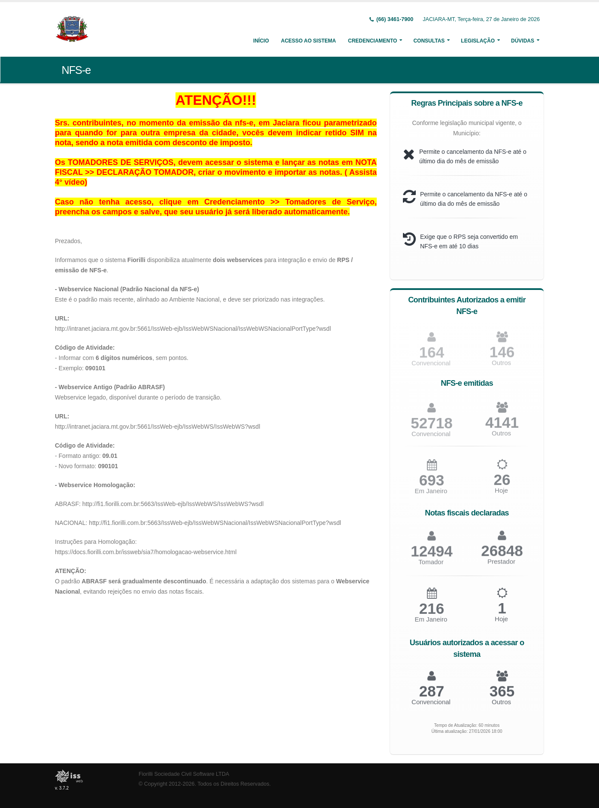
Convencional (431, 437)
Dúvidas (522, 41)
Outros (501, 437)
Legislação (478, 41)
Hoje (501, 494)
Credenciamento (372, 41)
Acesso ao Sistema (308, 41)
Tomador (430, 565)
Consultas (429, 41)
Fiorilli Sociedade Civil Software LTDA (184, 774)
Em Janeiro (431, 494)
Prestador (501, 565)
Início (261, 41)
